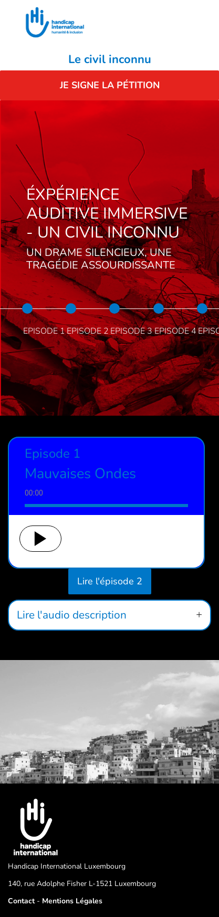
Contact (21, 901)
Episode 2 (88, 331)
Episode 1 (44, 331)
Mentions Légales (72, 901)
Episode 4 (175, 331)
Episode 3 (131, 331)
